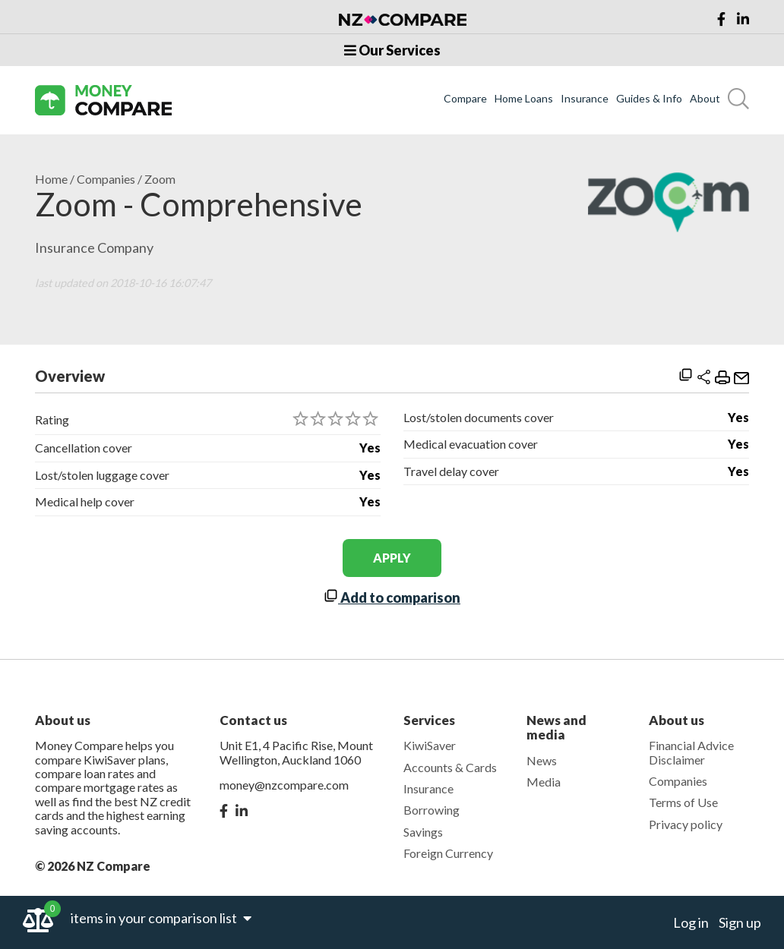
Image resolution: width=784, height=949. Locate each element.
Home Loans (524, 99)
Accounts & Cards (450, 767)
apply (392, 557)
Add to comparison (392, 597)
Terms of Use (683, 802)
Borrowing (431, 809)
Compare (465, 99)
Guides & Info (649, 99)
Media (543, 781)
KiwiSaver (429, 745)
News (541, 760)
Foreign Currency (448, 853)
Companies (106, 179)
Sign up (740, 922)
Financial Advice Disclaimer (691, 752)
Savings (423, 831)
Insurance (585, 99)
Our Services (392, 50)
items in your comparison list (161, 918)
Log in (691, 922)
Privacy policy (685, 824)
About (705, 99)
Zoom (159, 179)
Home (51, 179)
